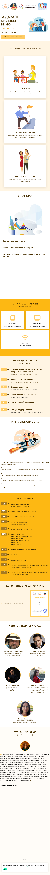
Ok (5, 869)
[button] (23, 728)
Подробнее (30, 866)
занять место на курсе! (13, 37)
